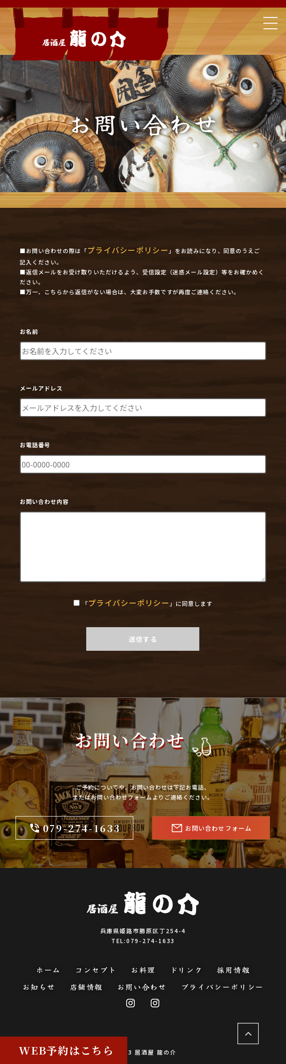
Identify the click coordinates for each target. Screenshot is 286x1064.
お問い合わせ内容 (44, 501)
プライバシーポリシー (128, 249)
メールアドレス (41, 388)
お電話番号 (35, 445)
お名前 (29, 331)
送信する (143, 639)
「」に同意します (147, 602)
